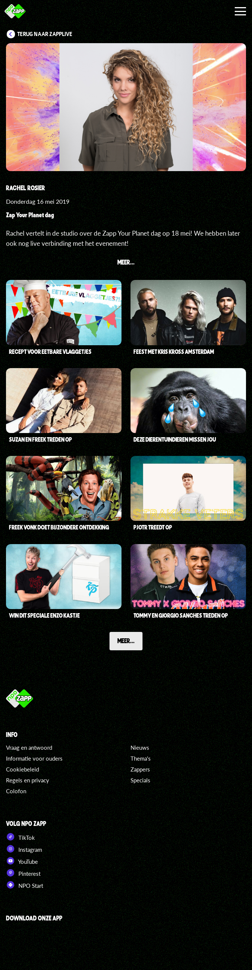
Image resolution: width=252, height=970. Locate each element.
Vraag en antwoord (29, 747)
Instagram (24, 848)
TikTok (20, 836)
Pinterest (23, 872)
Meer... (126, 641)
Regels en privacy (27, 780)
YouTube (22, 860)
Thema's (140, 758)
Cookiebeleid (22, 769)
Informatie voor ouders (34, 758)
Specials (140, 780)
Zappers (140, 769)
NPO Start (24, 884)
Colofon (16, 791)
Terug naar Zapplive (45, 34)
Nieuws (139, 747)
